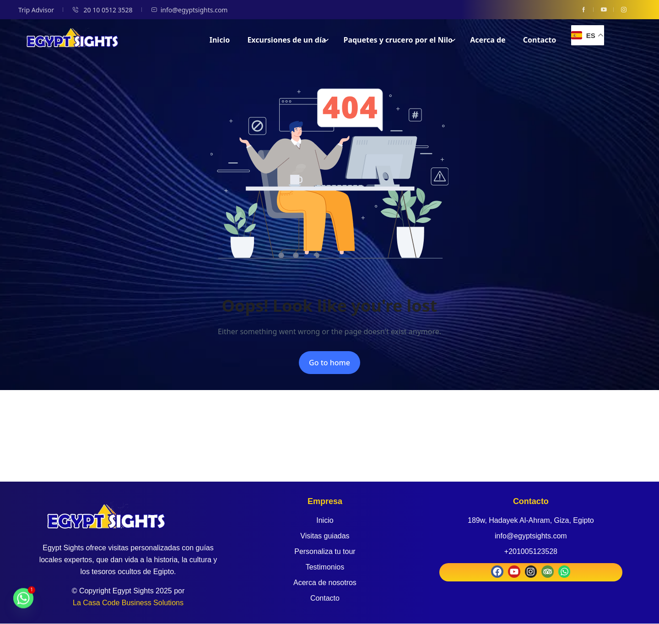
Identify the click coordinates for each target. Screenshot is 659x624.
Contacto (539, 40)
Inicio (220, 40)
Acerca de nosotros (325, 582)
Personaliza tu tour (324, 551)
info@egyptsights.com (189, 9)
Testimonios (325, 567)
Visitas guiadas (324, 536)
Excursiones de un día (288, 40)
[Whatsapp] (23, 602)
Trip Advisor (36, 9)
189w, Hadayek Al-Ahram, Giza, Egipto (531, 520)
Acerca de (487, 40)
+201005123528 (530, 551)
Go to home (329, 363)
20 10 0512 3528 (102, 9)
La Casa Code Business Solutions (128, 603)
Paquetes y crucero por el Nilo (399, 40)
